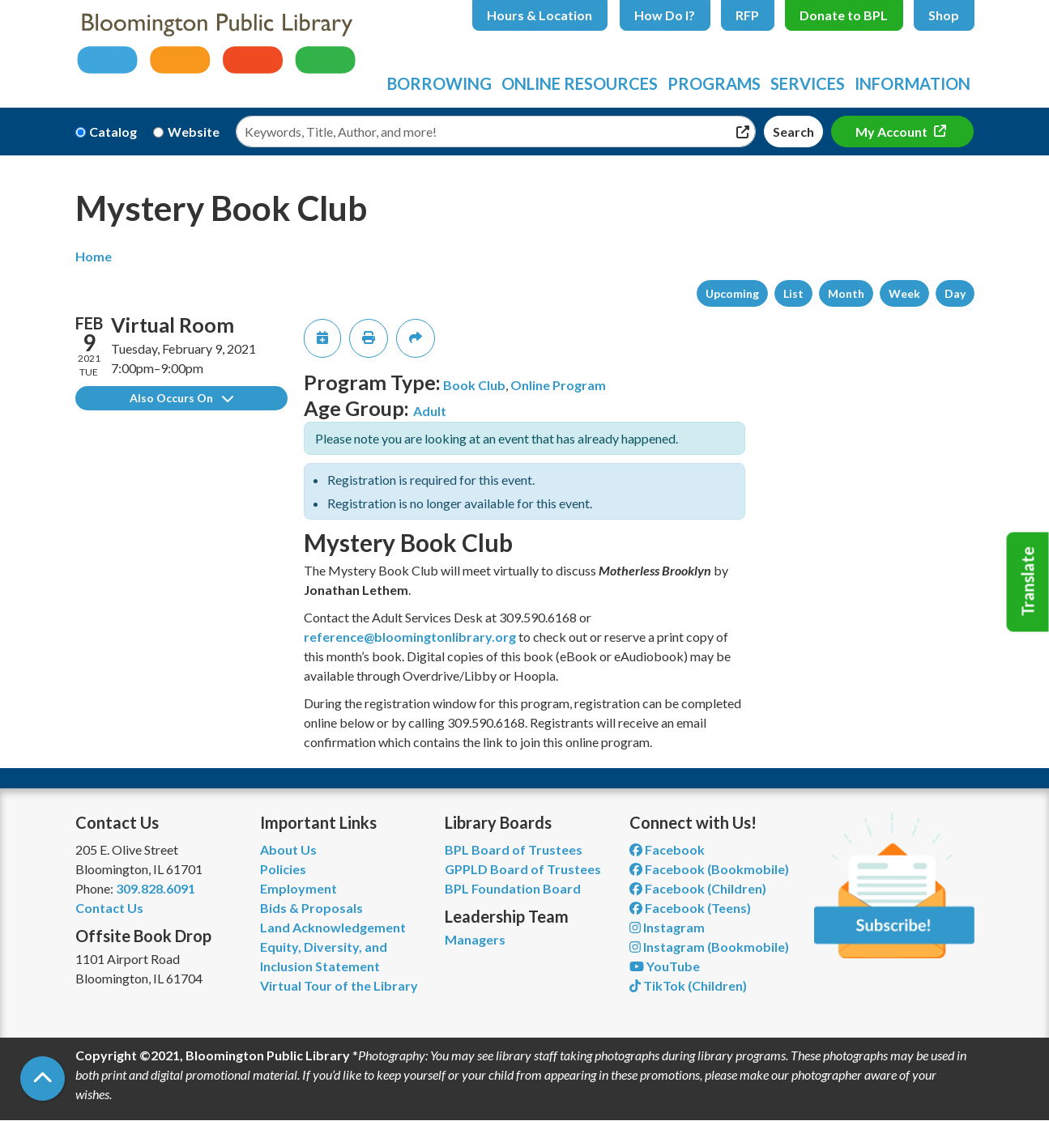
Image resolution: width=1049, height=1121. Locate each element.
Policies (283, 869)
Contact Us (109, 907)
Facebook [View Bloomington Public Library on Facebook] (667, 849)
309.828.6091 (155, 888)
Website (194, 131)
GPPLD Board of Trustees (523, 869)
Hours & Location (539, 15)
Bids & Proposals (311, 907)
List (793, 293)
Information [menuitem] (912, 83)
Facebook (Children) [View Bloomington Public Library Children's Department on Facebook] (697, 888)
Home (93, 256)
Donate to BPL (844, 15)
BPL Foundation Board (513, 888)
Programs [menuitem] (714, 83)
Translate (1028, 582)
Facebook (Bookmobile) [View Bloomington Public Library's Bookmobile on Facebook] (709, 869)
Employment (298, 888)
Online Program (558, 385)
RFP (747, 15)
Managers (475, 939)
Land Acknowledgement (333, 927)
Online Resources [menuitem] (579, 83)
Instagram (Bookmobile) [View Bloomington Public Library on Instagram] (709, 946)
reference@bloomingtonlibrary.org (410, 636)
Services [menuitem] (807, 83)
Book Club (474, 385)
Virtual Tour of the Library (339, 985)
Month (846, 293)
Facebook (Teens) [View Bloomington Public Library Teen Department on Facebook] (690, 907)
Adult (429, 410)
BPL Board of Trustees (513, 849)
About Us (288, 849)
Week (904, 293)
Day (955, 293)
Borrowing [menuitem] (439, 83)
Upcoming (732, 293)
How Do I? (664, 15)
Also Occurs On (181, 398)
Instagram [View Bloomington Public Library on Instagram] (667, 927)
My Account (892, 131)
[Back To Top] (42, 1078)
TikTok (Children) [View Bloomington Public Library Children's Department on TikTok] (688, 985)
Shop (943, 15)
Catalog (113, 131)
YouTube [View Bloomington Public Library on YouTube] (664, 966)
